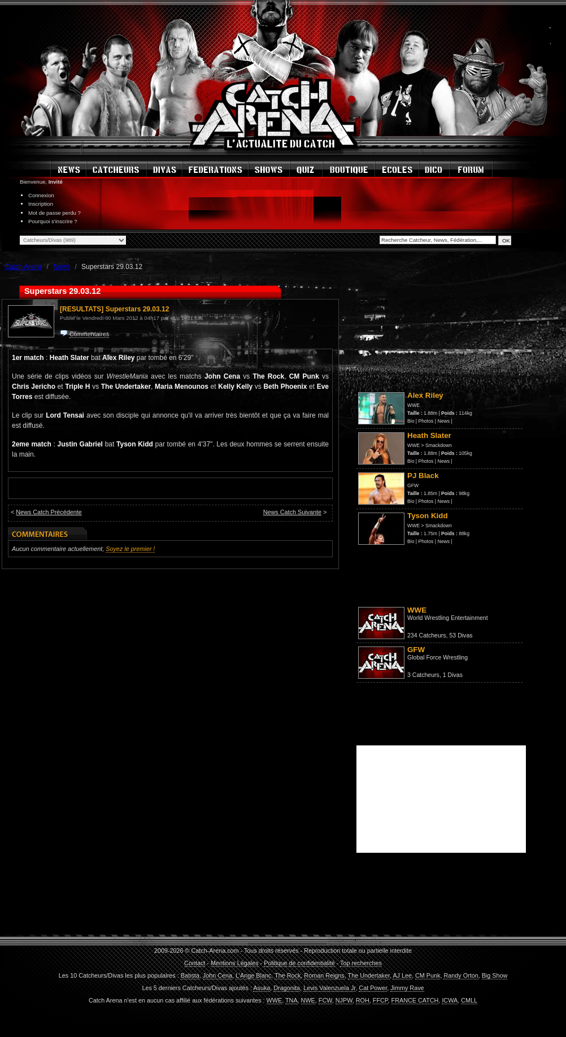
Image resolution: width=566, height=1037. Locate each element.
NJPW (344, 1000)
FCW (325, 1000)
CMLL (469, 1000)
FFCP (380, 1000)
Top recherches (361, 963)
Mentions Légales (235, 963)
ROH (362, 1000)
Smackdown (438, 445)
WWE (413, 405)
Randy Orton (460, 975)
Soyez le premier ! (130, 548)
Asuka (261, 987)
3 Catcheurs (423, 674)
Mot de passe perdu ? (54, 213)
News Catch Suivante (292, 512)
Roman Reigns (324, 975)
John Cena (217, 975)
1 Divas (453, 674)
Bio (410, 421)
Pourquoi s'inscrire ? (52, 221)
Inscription (40, 204)
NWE (308, 1000)
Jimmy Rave (407, 987)
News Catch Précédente (48, 512)
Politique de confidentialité (299, 963)
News (443, 421)
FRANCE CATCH (415, 1000)
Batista (190, 975)
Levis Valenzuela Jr (329, 987)
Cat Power (373, 987)
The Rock (288, 975)
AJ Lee (402, 975)
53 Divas (460, 635)
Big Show (495, 975)
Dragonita (286, 987)
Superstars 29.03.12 (137, 309)
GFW (413, 485)
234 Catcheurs (426, 635)
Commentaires (89, 334)
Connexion (41, 195)
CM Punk (427, 975)
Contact (194, 963)
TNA (291, 1000)
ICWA (450, 1000)
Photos (426, 421)
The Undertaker (369, 975)
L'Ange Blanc (253, 975)
